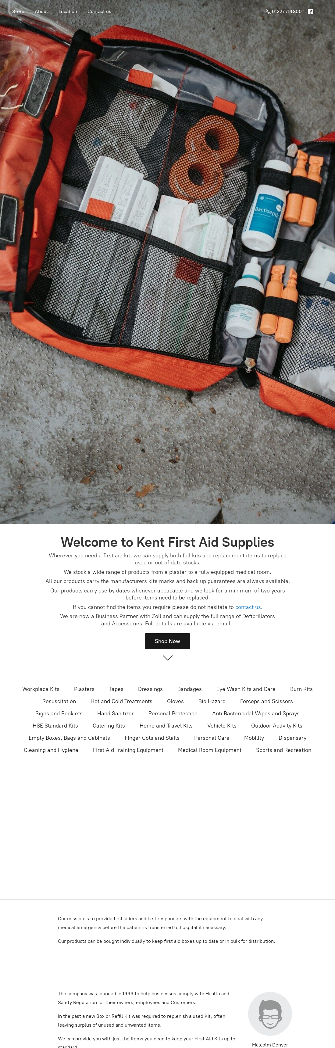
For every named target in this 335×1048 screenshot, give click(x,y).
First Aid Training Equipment (128, 750)
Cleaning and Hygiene (51, 750)
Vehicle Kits (222, 725)
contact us (248, 607)
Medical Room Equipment (209, 750)
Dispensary (292, 738)
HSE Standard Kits (55, 725)
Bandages (189, 689)
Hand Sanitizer (115, 713)
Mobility (254, 738)
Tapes (116, 689)
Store (18, 11)
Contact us (99, 11)
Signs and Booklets (59, 713)
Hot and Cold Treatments (121, 701)
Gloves (175, 701)
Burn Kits (301, 689)
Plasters (84, 689)
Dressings (150, 689)
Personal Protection (173, 713)
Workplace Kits (40, 689)
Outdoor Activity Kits (276, 725)
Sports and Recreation (283, 750)
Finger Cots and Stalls (152, 738)
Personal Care (212, 738)
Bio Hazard (212, 701)
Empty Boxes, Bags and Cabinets (69, 738)
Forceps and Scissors (266, 701)
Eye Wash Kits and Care (246, 689)
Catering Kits (109, 725)
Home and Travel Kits (166, 725)
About (41, 11)
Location (68, 11)
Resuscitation (59, 701)
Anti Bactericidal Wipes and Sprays (256, 713)
